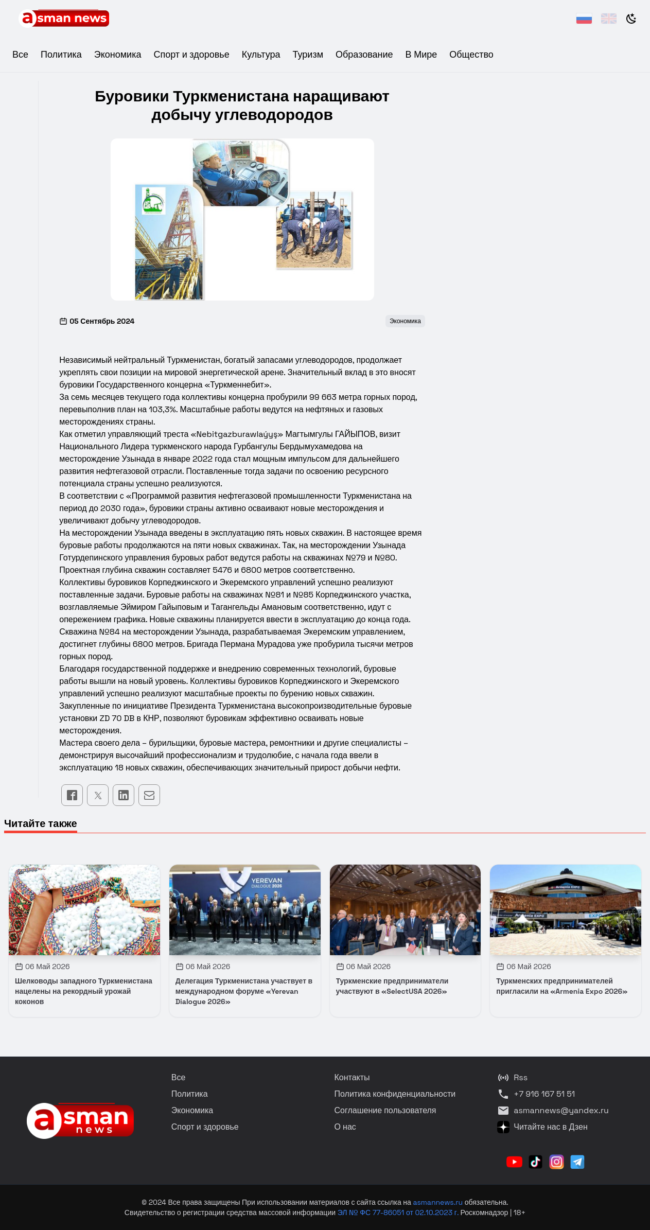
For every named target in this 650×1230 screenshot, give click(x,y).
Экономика (118, 54)
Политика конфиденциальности (395, 1093)
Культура (261, 54)
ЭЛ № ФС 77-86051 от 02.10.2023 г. (399, 1212)
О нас (345, 1126)
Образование (364, 54)
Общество (471, 54)
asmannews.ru (438, 1202)
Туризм (308, 54)
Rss (512, 1077)
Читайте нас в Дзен (542, 1127)
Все (20, 54)
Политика (61, 54)
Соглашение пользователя (385, 1110)
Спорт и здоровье (191, 54)
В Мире (421, 54)
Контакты (352, 1077)
